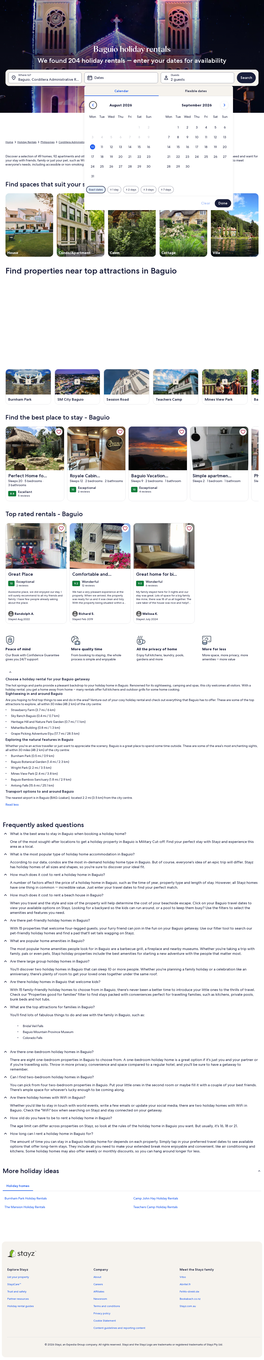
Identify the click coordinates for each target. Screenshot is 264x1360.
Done (223, 203)
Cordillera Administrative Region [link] (79, 142)
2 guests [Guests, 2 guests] (178, 79)
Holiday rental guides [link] (20, 1306)
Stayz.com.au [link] (188, 1306)
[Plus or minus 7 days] (166, 189)
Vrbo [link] (183, 1277)
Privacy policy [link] (101, 1313)
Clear (205, 203)
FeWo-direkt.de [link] (189, 1291)
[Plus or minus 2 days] (131, 189)
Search (246, 77)
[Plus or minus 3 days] (148, 189)
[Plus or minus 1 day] (114, 189)
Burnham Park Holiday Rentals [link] (26, 1198)
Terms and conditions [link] (106, 1306)
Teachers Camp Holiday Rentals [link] (155, 1207)
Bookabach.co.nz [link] (190, 1299)
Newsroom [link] (100, 1299)
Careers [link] (98, 1284)
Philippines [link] (47, 142)
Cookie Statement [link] (104, 1320)
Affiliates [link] (98, 1291)
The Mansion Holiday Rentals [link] (25, 1207)
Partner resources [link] (18, 1299)
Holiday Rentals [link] (26, 142)
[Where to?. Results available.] (45, 77)
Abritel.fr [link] (185, 1284)
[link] (58, 431)
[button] (139, 127)
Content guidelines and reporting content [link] (119, 1328)
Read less (12, 804)
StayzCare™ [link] (14, 1284)
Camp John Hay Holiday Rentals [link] (155, 1198)
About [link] (97, 1277)
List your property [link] (18, 1277)
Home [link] (9, 142)
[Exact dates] (96, 189)
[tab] (121, 91)
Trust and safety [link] (16, 1291)
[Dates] (121, 77)
